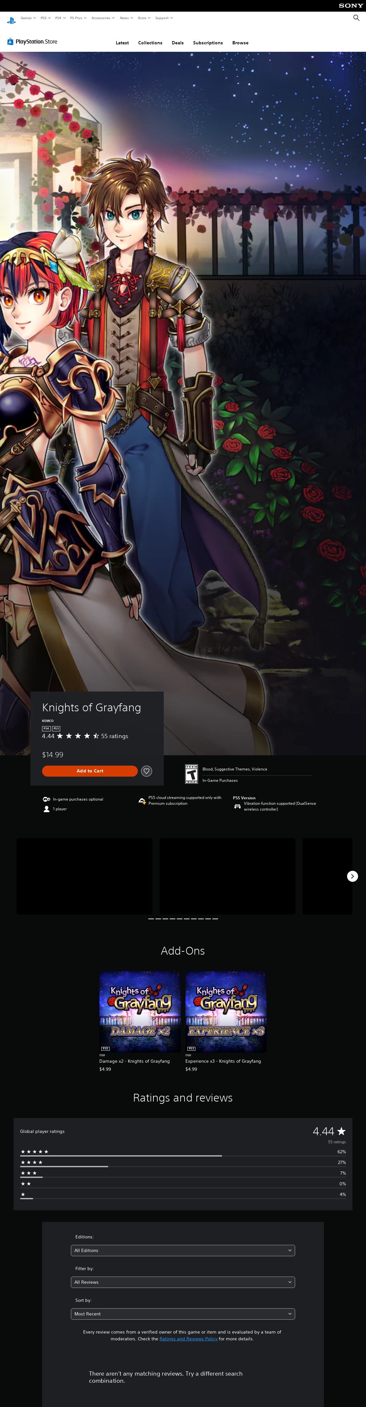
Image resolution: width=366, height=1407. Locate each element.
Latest (122, 36)
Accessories (100, 18)
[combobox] (183, 1244)
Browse (240, 36)
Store (142, 18)
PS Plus (76, 18)
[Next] (352, 870)
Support (161, 18)
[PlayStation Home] (11, 18)
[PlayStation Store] (33, 35)
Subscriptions (208, 36)
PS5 (43, 18)
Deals (178, 36)
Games (25, 18)
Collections (150, 36)
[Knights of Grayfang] (84, 870)
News (124, 18)
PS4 (58, 18)
